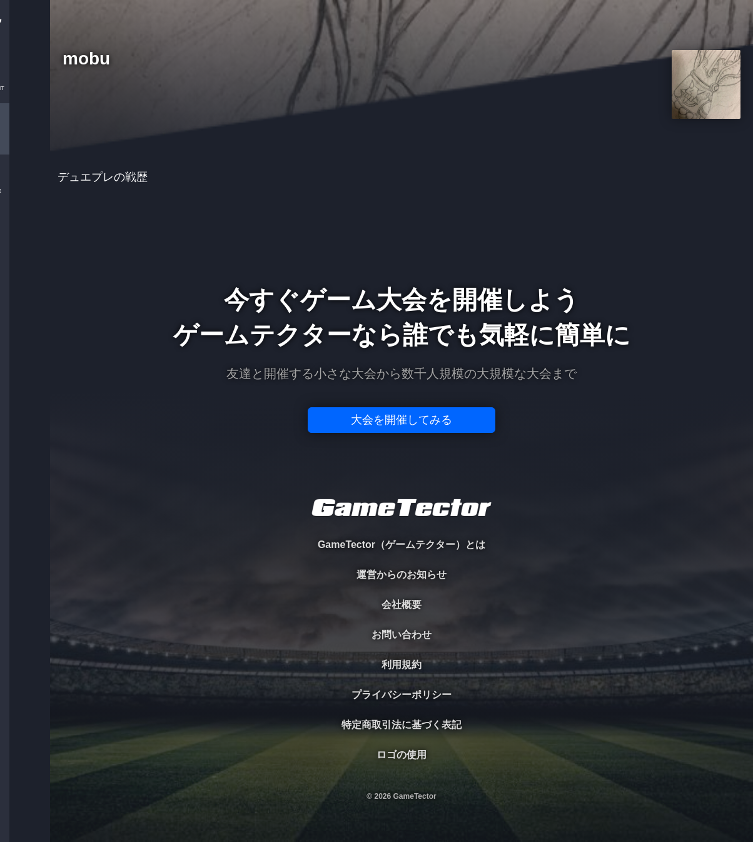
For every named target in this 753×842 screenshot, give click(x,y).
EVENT (25, 294)
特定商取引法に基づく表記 (401, 724)
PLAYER (25, 140)
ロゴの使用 (401, 754)
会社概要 (402, 604)
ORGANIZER (25, 191)
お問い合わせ (401, 634)
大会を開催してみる (401, 419)
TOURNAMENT (24, 88)
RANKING (25, 242)
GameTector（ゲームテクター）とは (401, 544)
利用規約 (402, 664)
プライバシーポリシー (401, 694)
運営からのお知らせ (401, 574)
